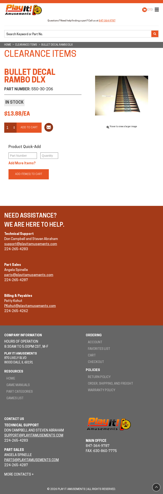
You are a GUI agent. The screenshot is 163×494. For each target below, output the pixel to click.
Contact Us (14, 419)
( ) (150, 9)
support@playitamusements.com (30, 244)
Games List (15, 398)
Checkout (96, 362)
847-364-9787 (107, 21)
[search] (78, 34)
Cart (92, 355)
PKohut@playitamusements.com (30, 306)
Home (10, 378)
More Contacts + (19, 474)
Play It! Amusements (24, 10)
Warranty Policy (101, 390)
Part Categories (19, 392)
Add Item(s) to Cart (28, 174)
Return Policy (99, 377)
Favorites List (99, 349)
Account (95, 342)
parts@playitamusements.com (28, 275)
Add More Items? (22, 163)
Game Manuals (18, 385)
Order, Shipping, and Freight (110, 383)
